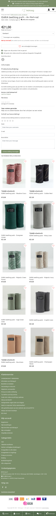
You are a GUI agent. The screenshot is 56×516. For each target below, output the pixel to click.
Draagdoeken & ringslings (8, 452)
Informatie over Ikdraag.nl (8, 381)
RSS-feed (4, 413)
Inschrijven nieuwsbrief (8, 492)
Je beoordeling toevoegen (10, 151)
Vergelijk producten (7, 433)
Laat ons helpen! (6, 94)
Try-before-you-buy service (9, 394)
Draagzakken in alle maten (9, 450)
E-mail (3, 131)
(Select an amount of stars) (16, 117)
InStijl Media (45, 507)
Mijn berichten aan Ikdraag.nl (9, 427)
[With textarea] (28, 144)
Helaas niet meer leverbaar (9, 410)
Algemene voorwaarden (8, 389)
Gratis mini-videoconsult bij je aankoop (12, 397)
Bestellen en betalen (7, 384)
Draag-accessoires (6, 455)
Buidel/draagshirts (6, 460)
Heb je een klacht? (6, 400)
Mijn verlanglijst (6, 430)
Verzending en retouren (8, 386)
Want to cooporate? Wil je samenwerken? (13, 405)
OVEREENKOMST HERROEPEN (10, 378)
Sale (2, 442)
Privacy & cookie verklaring (9, 392)
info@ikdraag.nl (6, 476)
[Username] (28, 127)
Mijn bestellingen (6, 425)
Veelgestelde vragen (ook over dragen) (12, 402)
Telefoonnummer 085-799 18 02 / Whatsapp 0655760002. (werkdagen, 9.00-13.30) (24, 474)
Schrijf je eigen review (16, 20)
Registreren (4, 422)
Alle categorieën (6, 463)
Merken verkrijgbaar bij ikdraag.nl (10, 447)
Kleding (3, 458)
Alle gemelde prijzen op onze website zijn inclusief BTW (17, 408)
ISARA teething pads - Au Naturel (19, 14)
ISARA (6, 20)
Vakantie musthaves (7, 444)
